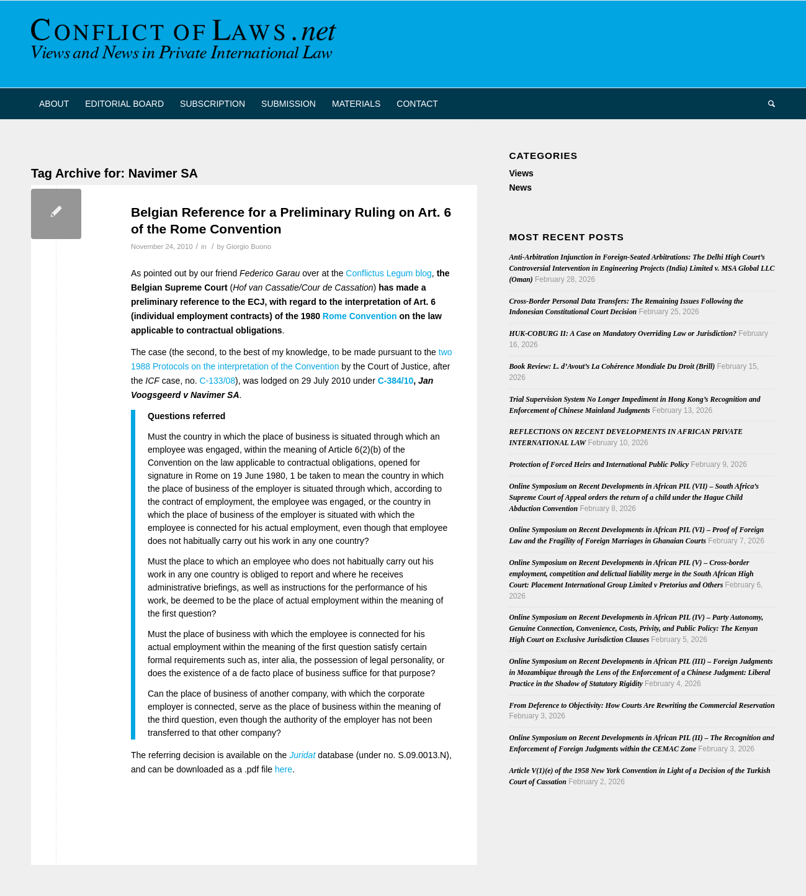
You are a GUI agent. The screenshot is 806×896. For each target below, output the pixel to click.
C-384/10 (396, 381)
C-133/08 (218, 381)
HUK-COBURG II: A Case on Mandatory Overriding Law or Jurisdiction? (623, 333)
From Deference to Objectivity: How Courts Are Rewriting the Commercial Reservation (641, 705)
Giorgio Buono (248, 246)
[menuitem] (54, 103)
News (520, 187)
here (283, 769)
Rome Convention (360, 316)
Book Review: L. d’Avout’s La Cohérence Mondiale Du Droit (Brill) (612, 366)
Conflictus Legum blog (389, 273)
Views (521, 173)
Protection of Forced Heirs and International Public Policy (599, 464)
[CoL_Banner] (186, 44)
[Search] (767, 103)
